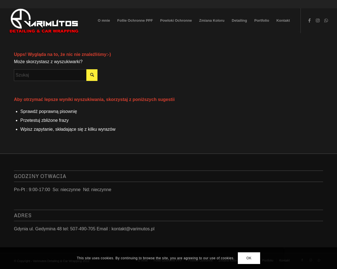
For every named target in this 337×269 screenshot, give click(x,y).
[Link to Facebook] (309, 20)
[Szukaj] (55, 75)
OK (249, 258)
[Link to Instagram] (318, 20)
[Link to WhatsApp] (326, 20)
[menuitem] (104, 20)
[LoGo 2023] (44, 20)
